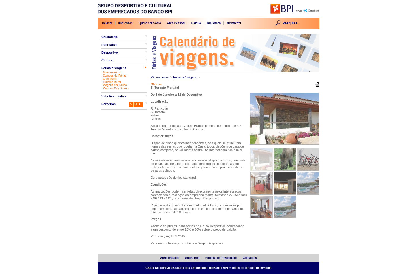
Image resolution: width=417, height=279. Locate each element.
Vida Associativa (113, 96)
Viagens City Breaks (116, 88)
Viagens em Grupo (115, 85)
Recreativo (109, 44)
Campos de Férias (114, 75)
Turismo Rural (112, 82)
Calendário (109, 37)
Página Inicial (160, 77)
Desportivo (109, 52)
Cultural (107, 60)
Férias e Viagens (113, 68)
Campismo (110, 78)
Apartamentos (112, 72)
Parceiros (108, 104)
